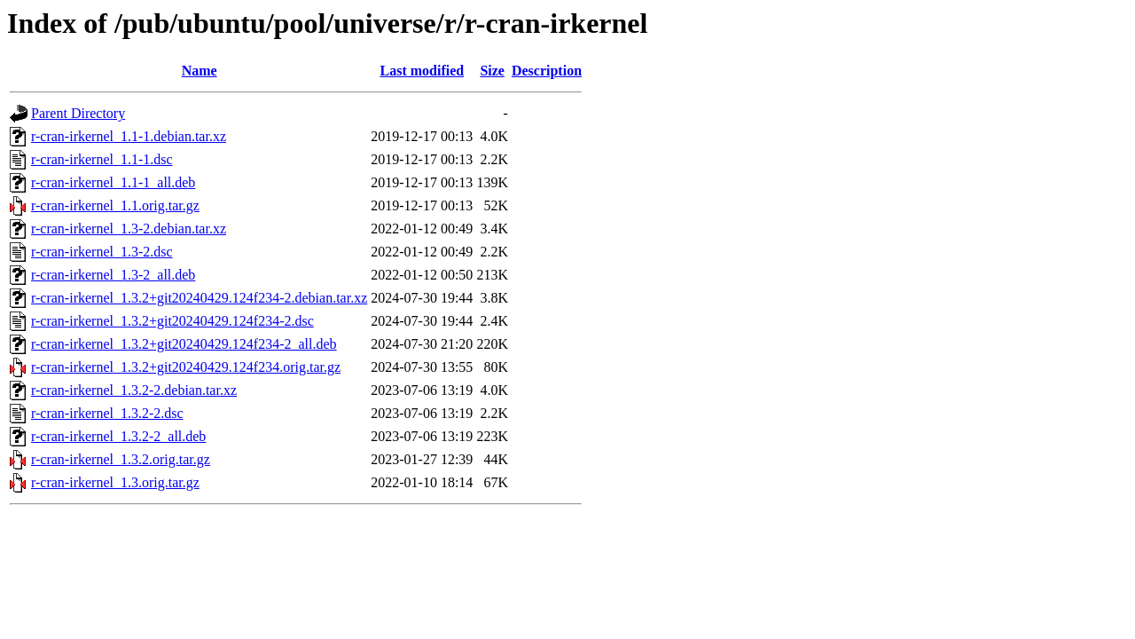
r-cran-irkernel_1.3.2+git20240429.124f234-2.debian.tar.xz (199, 297)
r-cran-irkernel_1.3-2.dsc (102, 251)
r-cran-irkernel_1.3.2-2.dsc (107, 413)
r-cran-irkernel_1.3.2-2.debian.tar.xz (134, 390)
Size (492, 70)
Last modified (422, 70)
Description (547, 70)
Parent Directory (78, 113)
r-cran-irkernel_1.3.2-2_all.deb (118, 436)
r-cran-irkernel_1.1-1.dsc (102, 159)
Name (199, 70)
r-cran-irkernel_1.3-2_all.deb (113, 274)
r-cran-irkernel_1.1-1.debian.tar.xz (128, 136)
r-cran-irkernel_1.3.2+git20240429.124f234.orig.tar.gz (185, 367)
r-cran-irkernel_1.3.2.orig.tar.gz (120, 459)
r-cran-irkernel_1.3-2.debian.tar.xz (128, 228)
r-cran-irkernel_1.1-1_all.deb (113, 182)
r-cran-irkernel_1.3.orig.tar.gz (115, 482)
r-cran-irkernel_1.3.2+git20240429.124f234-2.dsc (172, 320)
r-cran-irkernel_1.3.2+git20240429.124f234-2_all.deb (184, 343)
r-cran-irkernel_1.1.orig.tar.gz (115, 205)
